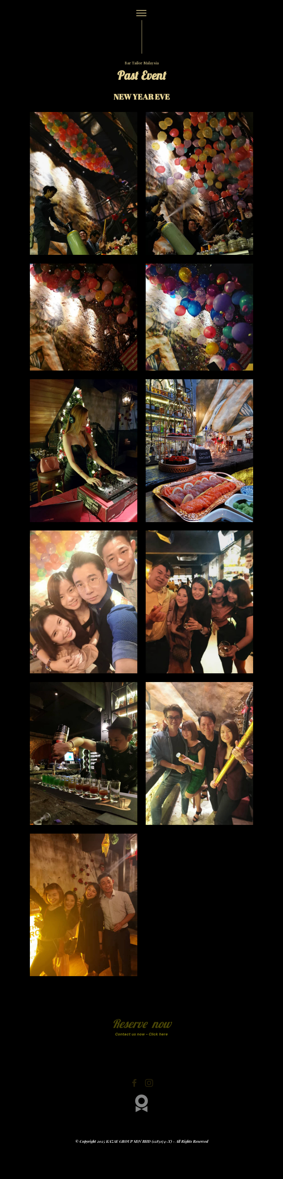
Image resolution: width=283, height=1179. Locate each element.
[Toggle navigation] (141, 13)
